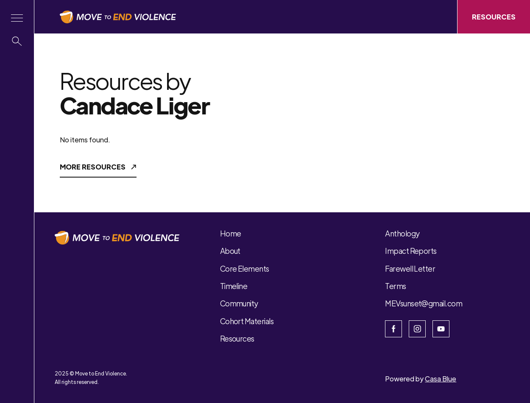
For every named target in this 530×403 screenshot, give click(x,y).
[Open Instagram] (417, 328)
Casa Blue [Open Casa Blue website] (440, 378)
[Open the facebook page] (393, 328)
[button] (17, 18)
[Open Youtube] (440, 328)
